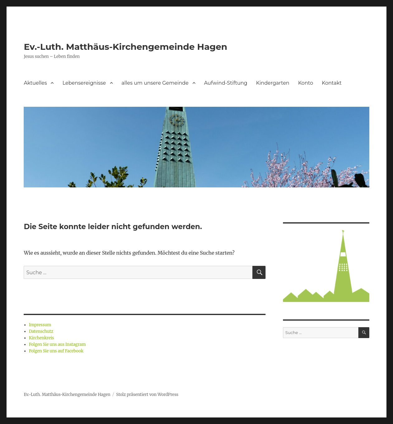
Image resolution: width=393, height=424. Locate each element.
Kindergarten (272, 83)
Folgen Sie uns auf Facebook (56, 351)
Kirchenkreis (41, 338)
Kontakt (332, 83)
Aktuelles (35, 83)
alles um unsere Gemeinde (155, 83)
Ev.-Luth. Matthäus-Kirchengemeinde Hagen (125, 46)
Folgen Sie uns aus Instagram (57, 344)
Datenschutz (41, 331)
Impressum (40, 324)
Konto (305, 83)
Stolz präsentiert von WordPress (147, 394)
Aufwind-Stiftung (225, 83)
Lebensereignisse (84, 83)
